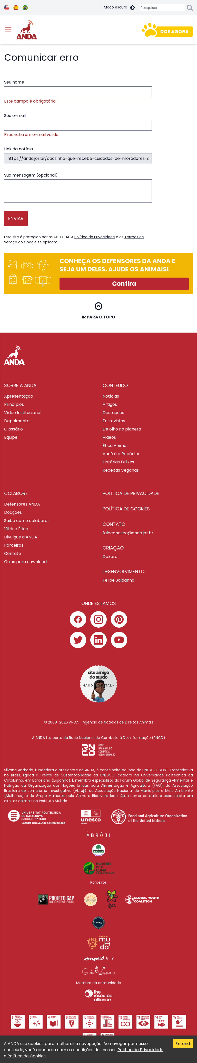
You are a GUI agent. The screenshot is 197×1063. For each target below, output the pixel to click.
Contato (12, 553)
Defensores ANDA (22, 504)
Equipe (10, 437)
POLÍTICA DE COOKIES (126, 509)
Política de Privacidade (94, 237)
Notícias (111, 396)
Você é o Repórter (121, 454)
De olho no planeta (122, 429)
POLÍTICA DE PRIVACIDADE (131, 493)
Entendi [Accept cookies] (183, 1044)
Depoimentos (18, 421)
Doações (13, 512)
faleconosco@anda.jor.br (128, 533)
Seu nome (78, 91)
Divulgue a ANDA (20, 537)
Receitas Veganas (121, 470)
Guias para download (25, 562)
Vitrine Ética (16, 529)
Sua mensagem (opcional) (78, 187)
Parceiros (13, 545)
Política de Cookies (26, 1056)
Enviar (16, 218)
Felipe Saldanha (118, 580)
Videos (109, 437)
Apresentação (18, 396)
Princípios (14, 404)
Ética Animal (115, 445)
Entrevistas (114, 421)
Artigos (110, 404)
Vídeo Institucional (22, 413)
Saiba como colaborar (26, 521)
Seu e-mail (78, 125)
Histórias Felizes (118, 462)
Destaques (113, 413)
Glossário (13, 429)
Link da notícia (78, 155)
